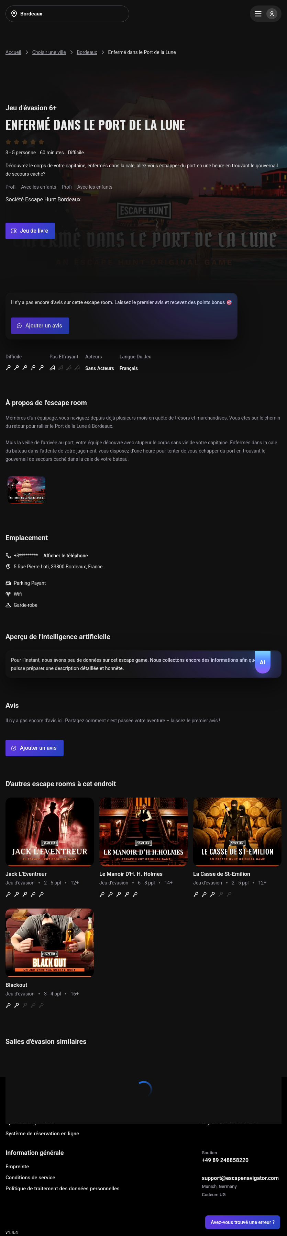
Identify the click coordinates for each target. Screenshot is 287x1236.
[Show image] (26, 490)
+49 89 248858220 (225, 1160)
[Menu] (266, 13)
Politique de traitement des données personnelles (62, 1188)
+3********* (26, 555)
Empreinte (17, 1166)
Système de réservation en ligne (42, 1134)
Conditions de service (30, 1177)
